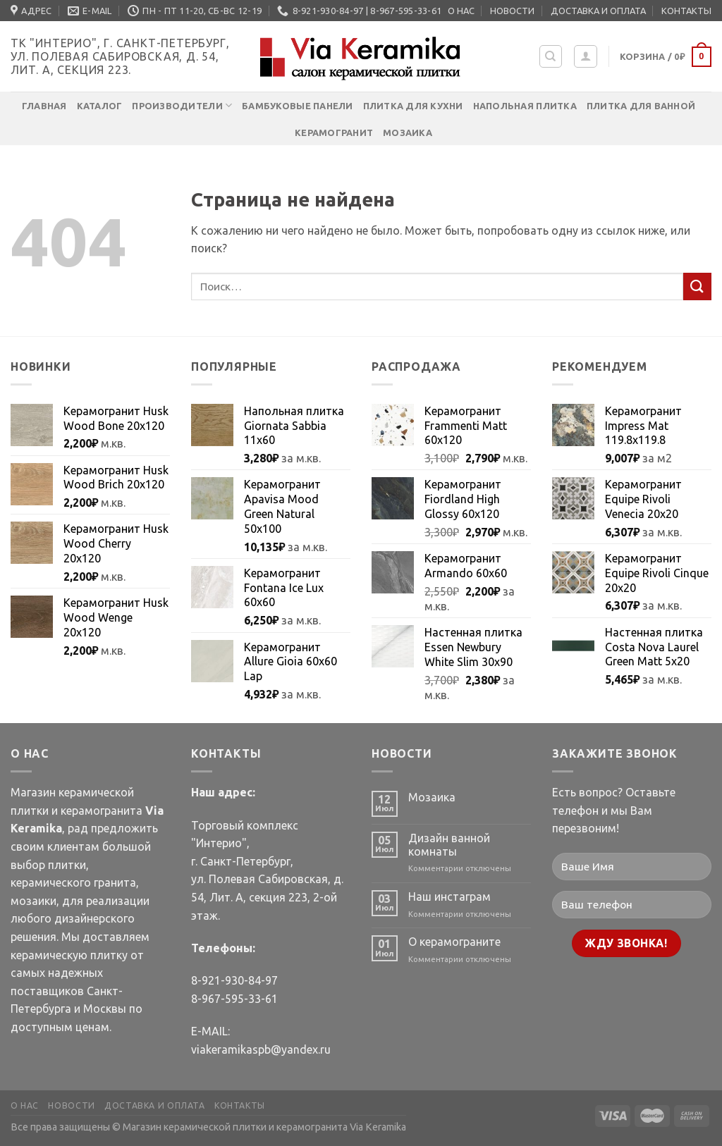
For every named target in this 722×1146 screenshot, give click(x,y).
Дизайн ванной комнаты (449, 845)
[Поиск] (551, 56)
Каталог (100, 106)
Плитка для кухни (413, 106)
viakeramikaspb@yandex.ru (261, 1049)
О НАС (461, 11)
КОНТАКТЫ (686, 11)
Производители (182, 105)
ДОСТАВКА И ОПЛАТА (598, 11)
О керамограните (454, 941)
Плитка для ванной (641, 106)
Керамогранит (334, 132)
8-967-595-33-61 (234, 998)
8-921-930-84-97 (234, 980)
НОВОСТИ (512, 11)
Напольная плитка (525, 106)
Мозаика (407, 132)
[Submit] (697, 286)
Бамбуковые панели (297, 106)
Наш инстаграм (449, 896)
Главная (44, 106)
